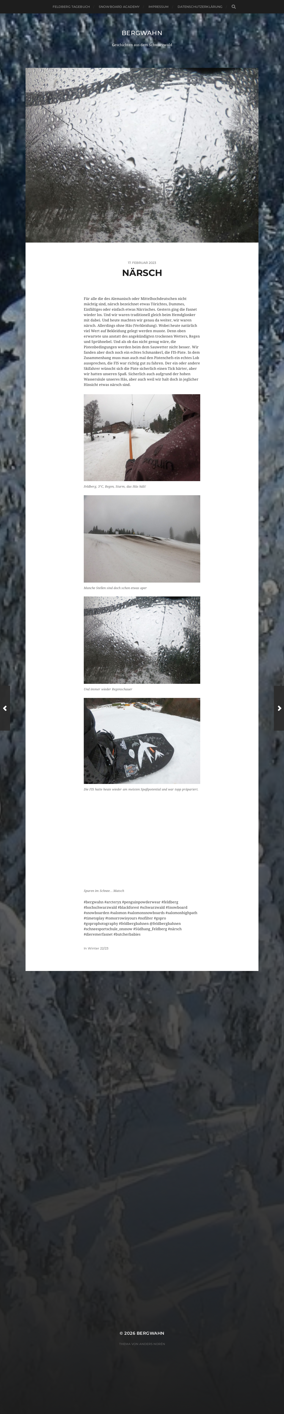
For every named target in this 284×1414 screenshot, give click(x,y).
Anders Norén (152, 1187)
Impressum (158, 7)
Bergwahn (142, 33)
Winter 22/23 (98, 948)
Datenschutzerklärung (200, 7)
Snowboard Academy (119, 7)
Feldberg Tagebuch (71, 7)
